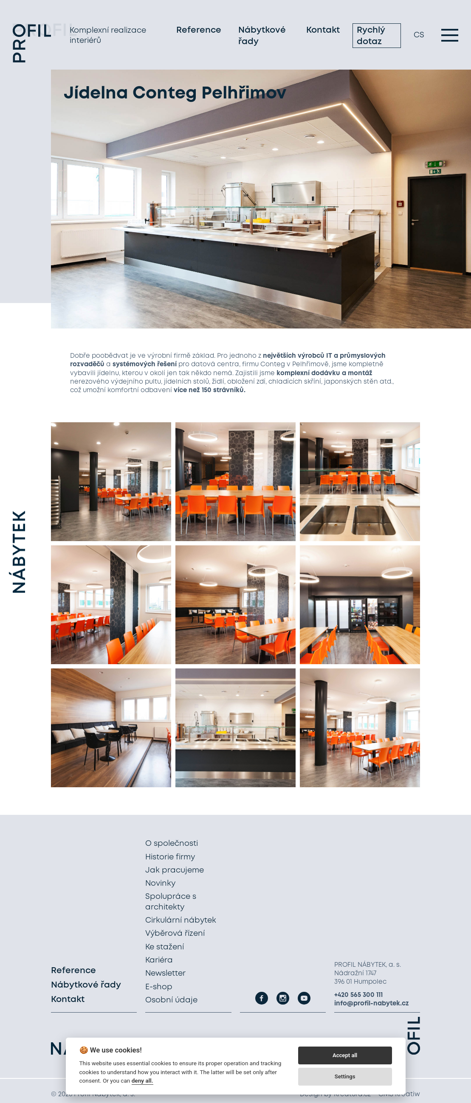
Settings (345, 1076)
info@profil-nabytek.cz (371, 1004)
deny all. (142, 1080)
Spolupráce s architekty (170, 901)
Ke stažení (164, 947)
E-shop (158, 987)
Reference (198, 32)
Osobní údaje (171, 1000)
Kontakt (323, 32)
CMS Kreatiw (399, 1094)
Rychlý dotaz (371, 37)
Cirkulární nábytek (180, 920)
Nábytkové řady (262, 37)
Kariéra (159, 960)
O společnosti (171, 843)
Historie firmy (170, 857)
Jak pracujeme (174, 870)
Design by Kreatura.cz (335, 1094)
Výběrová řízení (175, 933)
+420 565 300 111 (358, 995)
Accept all (345, 1055)
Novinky (160, 883)
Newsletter (165, 973)
